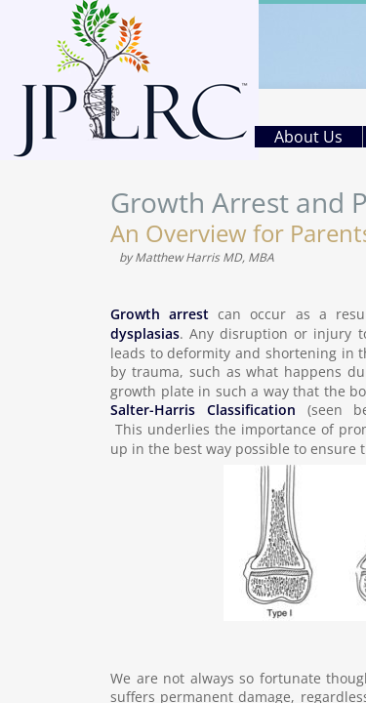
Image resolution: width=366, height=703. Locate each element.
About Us (308, 136)
